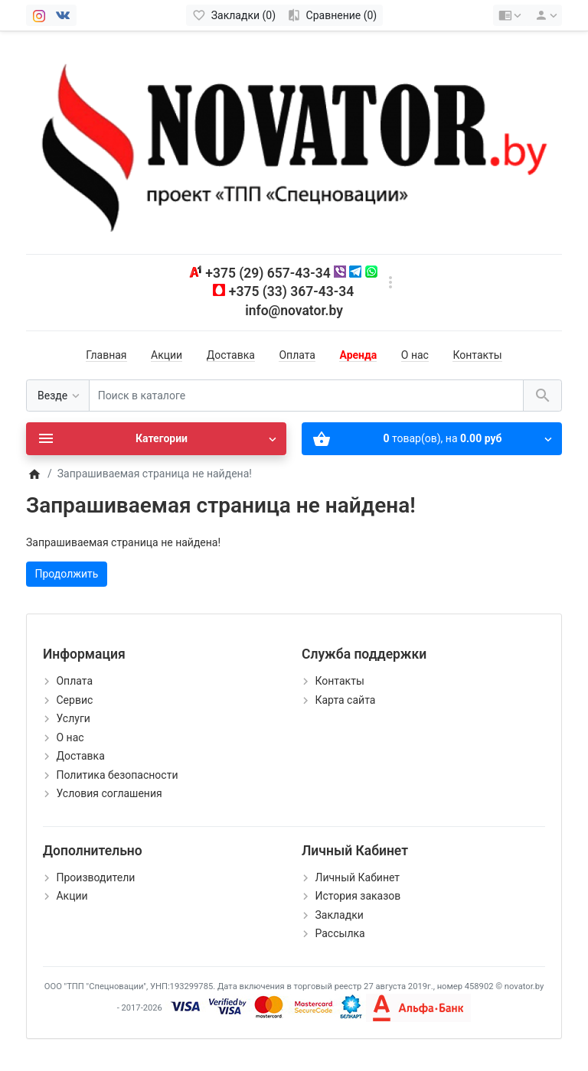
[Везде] (58, 395)
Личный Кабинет (357, 877)
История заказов (357, 896)
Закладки (339, 915)
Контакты (476, 355)
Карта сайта (345, 700)
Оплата (297, 355)
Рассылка (339, 933)
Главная (106, 355)
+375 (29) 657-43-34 (267, 273)
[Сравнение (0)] (332, 15)
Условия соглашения (109, 793)
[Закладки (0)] (234, 15)
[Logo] (294, 141)
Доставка (231, 355)
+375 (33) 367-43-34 (291, 291)
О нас (415, 355)
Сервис (74, 700)
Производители (95, 877)
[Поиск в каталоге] (306, 395)
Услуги (73, 718)
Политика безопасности (117, 775)
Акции (166, 355)
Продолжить (67, 574)
